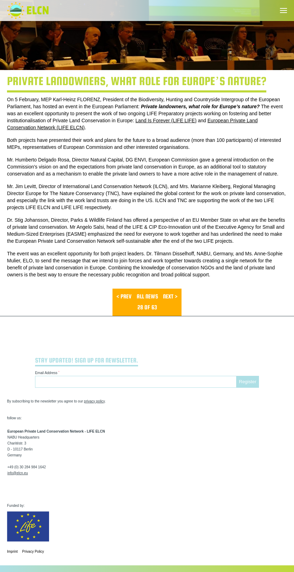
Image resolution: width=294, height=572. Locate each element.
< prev (123, 296)
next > (170, 296)
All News (147, 296)
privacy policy (94, 401)
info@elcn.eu (17, 473)
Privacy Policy (33, 551)
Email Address (47, 372)
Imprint (12, 551)
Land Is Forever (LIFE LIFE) (166, 120)
